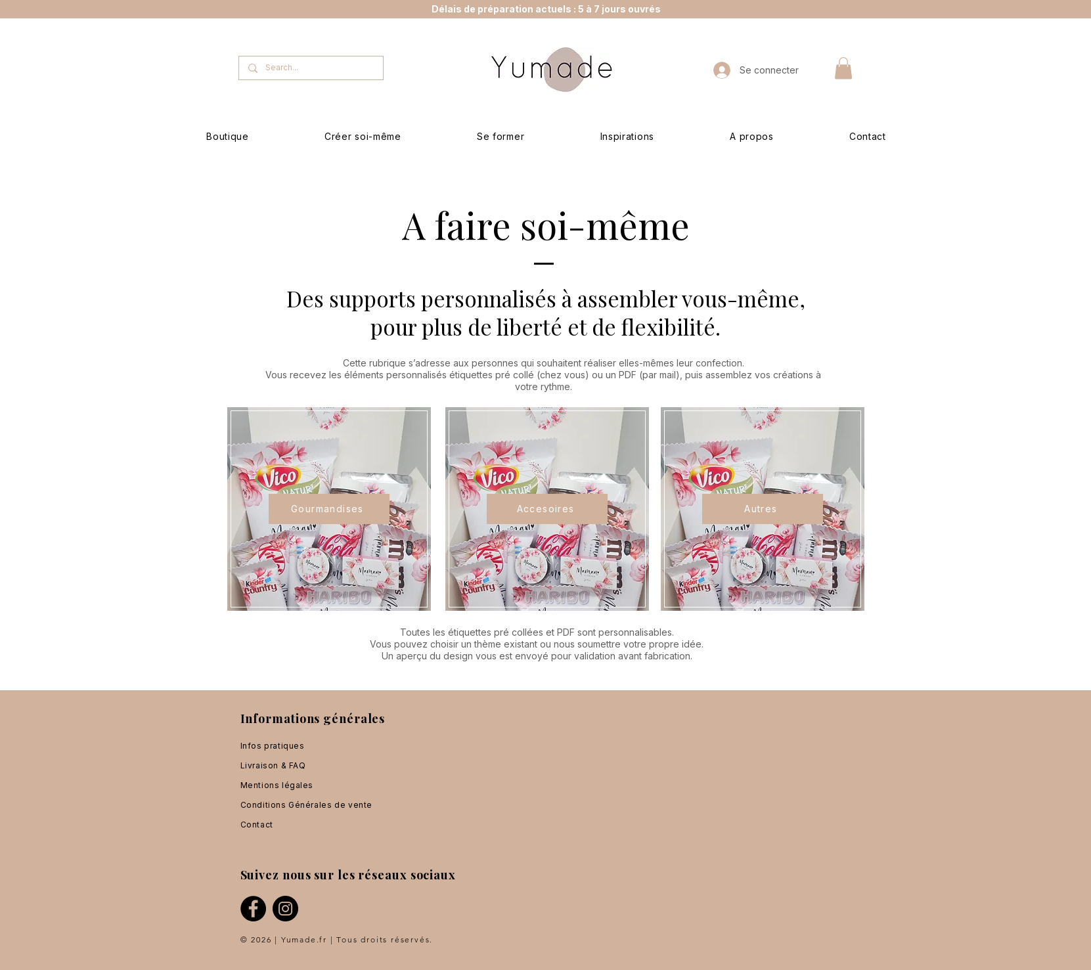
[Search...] (310, 67)
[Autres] (762, 509)
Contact (256, 824)
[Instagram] (285, 908)
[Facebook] (253, 908)
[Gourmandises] (329, 509)
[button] (843, 68)
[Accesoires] (547, 509)
